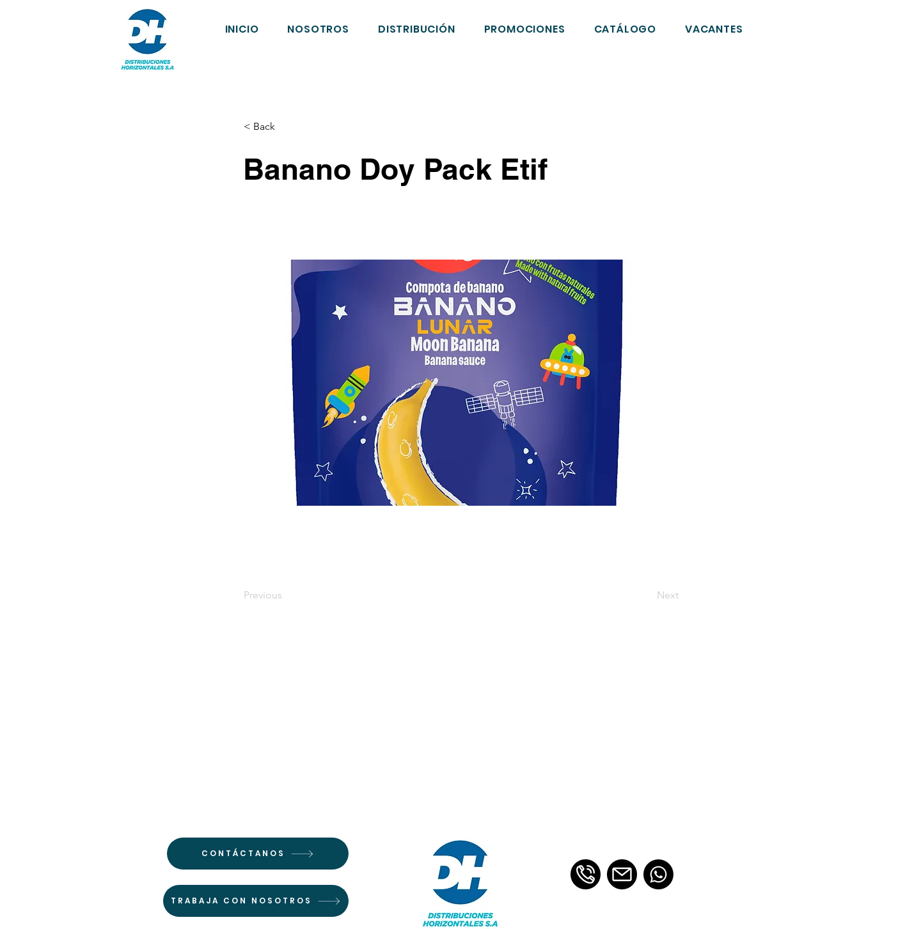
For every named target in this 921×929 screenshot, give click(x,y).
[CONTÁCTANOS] (258, 854)
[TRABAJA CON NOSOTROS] (256, 901)
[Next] (647, 595)
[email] (622, 874)
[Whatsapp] (658, 874)
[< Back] (286, 126)
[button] (625, 29)
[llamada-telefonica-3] (586, 874)
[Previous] (286, 595)
